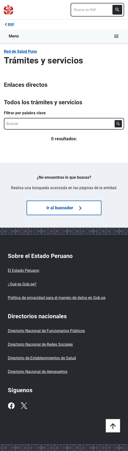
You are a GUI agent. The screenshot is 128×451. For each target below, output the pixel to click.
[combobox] (97, 10)
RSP (11, 24)
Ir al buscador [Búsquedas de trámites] (64, 207)
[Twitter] (23, 405)
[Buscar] (117, 10)
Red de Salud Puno (20, 51)
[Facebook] (11, 405)
